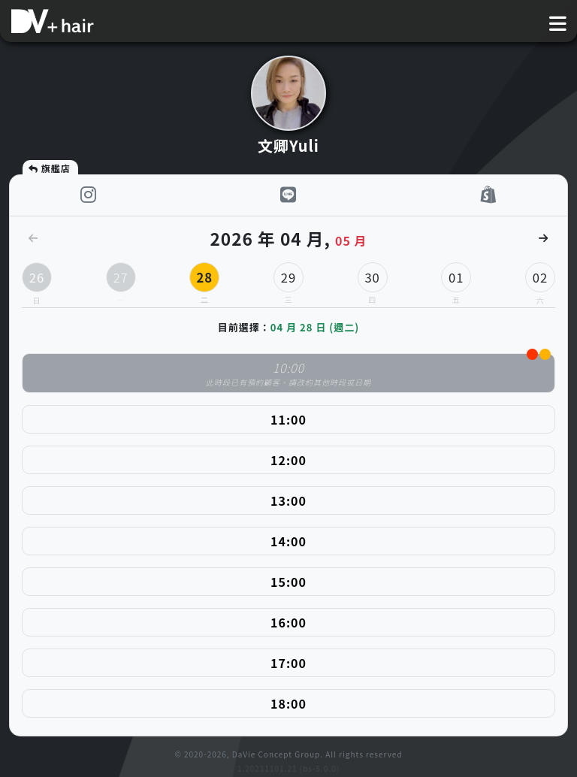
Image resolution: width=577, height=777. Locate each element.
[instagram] (89, 195)
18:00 (288, 703)
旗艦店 (49, 168)
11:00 (288, 419)
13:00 (288, 500)
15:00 (288, 582)
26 (36, 277)
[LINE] (288, 195)
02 (540, 277)
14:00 (288, 541)
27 (121, 280)
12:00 (288, 460)
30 (373, 280)
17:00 (288, 663)
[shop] (489, 195)
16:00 (288, 622)
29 (288, 280)
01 (456, 280)
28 (204, 280)
